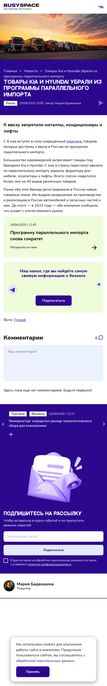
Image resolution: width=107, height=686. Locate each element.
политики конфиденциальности (49, 564)
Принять (33, 672)
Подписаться (53, 300)
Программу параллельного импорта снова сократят (49, 236)
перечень (74, 141)
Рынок (10, 103)
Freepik (20, 320)
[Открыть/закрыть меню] (100, 7)
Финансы (38, 414)
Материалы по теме (53, 247)
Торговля (17, 414)
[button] (4, 424)
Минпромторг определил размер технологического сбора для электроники (50, 423)
